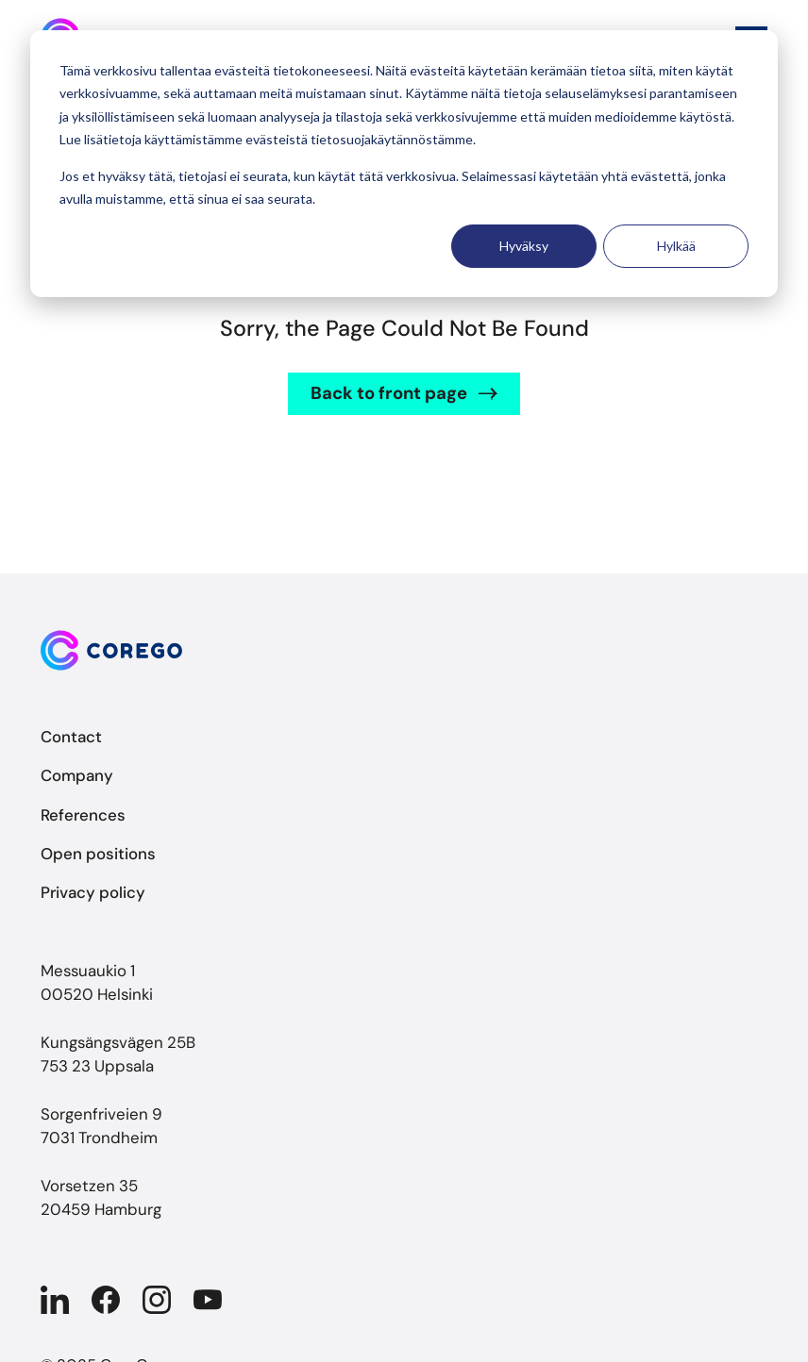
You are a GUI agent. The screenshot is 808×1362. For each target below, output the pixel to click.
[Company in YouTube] (208, 1299)
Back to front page (389, 393)
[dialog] (404, 163)
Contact (71, 736)
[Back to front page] (404, 650)
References (83, 815)
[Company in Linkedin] (55, 1299)
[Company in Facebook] (106, 1299)
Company (77, 775)
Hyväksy (523, 246)
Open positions (98, 853)
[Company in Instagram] (157, 1299)
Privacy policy (93, 892)
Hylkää (676, 246)
